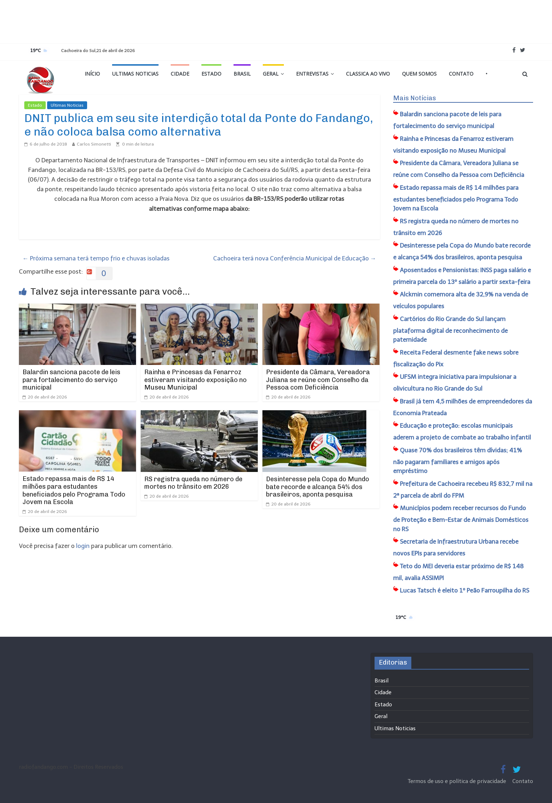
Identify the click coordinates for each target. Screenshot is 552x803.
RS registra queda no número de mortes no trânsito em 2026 (193, 483)
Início (92, 73)
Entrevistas (312, 73)
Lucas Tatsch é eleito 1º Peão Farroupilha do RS (464, 590)
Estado (211, 73)
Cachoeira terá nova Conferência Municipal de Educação (294, 258)
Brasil (242, 73)
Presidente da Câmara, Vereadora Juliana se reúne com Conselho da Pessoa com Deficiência (318, 379)
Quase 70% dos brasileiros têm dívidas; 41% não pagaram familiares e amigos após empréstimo (457, 461)
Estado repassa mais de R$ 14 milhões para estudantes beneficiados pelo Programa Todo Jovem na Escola (73, 490)
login (83, 545)
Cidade (180, 73)
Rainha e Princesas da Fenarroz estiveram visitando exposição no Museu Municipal (195, 379)
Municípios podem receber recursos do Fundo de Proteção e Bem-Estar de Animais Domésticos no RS (460, 518)
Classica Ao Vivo (368, 73)
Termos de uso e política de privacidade (457, 781)
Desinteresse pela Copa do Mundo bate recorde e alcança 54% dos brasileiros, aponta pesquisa (317, 486)
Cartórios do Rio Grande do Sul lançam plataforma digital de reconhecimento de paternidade (450, 329)
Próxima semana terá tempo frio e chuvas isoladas (96, 258)
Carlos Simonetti (94, 144)
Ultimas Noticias (135, 73)
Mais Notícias (414, 98)
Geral (270, 73)
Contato (461, 73)
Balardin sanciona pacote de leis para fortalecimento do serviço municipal (71, 379)
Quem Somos (419, 73)
